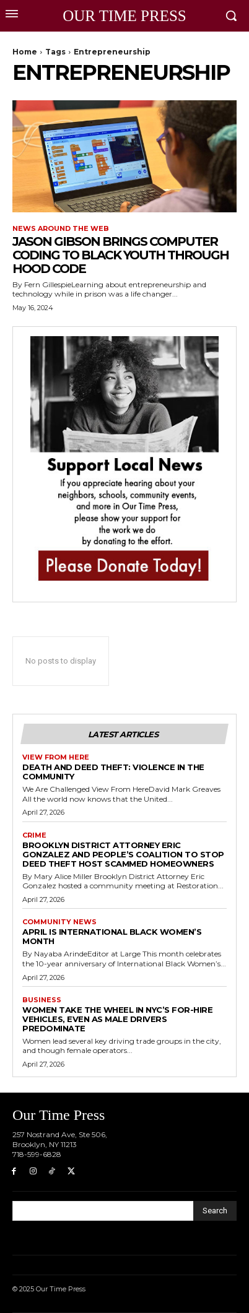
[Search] (215, 1211)
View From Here (55, 757)
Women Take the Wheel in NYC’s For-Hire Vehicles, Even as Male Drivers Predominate (117, 1019)
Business (41, 1000)
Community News (59, 922)
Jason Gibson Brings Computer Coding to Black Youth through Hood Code (120, 255)
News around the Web (60, 229)
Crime (34, 835)
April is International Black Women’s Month (111, 936)
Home (24, 51)
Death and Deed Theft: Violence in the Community (113, 771)
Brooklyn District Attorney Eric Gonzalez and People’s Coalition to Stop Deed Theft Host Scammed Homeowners (123, 854)
